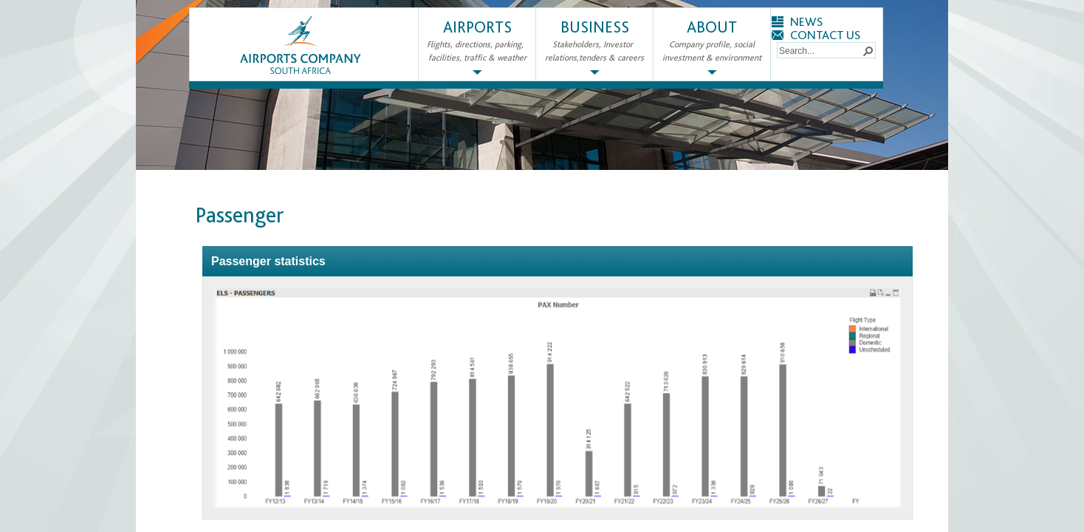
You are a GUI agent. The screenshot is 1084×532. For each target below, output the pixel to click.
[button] (867, 50)
